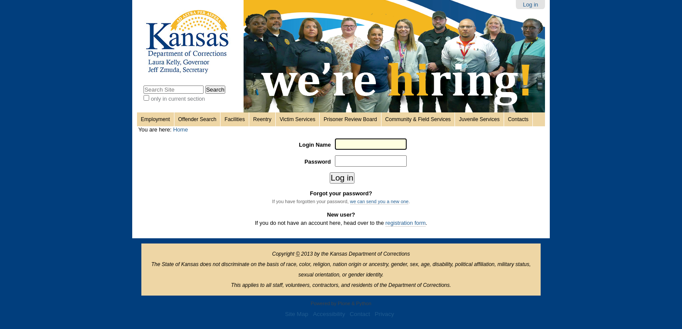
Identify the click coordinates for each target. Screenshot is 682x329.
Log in (530, 4)
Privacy (384, 314)
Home (180, 129)
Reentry (262, 119)
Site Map (296, 314)
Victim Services (297, 119)
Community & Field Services (418, 119)
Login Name (315, 144)
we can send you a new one (379, 201)
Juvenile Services (479, 119)
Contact (360, 314)
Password (317, 161)
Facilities (234, 119)
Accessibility (329, 314)
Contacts (518, 119)
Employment (155, 119)
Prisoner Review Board (350, 119)
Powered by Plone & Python (341, 303)
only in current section (178, 98)
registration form (405, 223)
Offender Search (197, 119)
